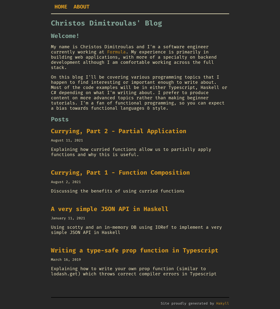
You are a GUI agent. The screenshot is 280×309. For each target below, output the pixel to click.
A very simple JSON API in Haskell (110, 208)
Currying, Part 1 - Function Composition (120, 172)
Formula (116, 52)
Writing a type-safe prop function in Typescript (134, 250)
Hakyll (222, 303)
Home (61, 7)
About (81, 7)
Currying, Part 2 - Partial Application (118, 131)
